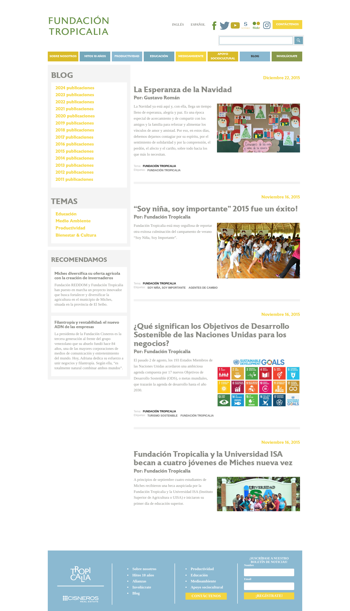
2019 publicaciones (75, 123)
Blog (136, 593)
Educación (159, 56)
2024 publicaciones (75, 88)
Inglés (178, 24)
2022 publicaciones (75, 102)
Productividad (127, 56)
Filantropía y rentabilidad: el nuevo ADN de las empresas (86, 324)
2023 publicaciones (75, 95)
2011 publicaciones (74, 179)
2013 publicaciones (75, 165)
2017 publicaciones (74, 137)
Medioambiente (191, 56)
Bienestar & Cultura (76, 235)
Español (198, 24)
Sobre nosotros (63, 56)
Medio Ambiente (73, 221)
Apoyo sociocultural (223, 56)
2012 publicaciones (75, 172)
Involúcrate (287, 56)
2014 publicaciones (75, 158)
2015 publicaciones (75, 151)
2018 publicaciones (75, 130)
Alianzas (139, 581)
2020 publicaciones (75, 116)
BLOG (255, 56)
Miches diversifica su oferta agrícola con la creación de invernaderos (87, 275)
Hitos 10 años (95, 56)
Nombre (249, 565)
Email (247, 579)
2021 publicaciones (75, 109)
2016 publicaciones (75, 144)
